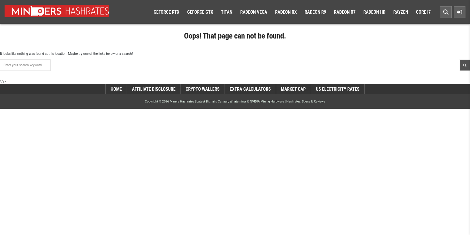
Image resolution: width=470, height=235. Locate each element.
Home (116, 89)
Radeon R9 (315, 12)
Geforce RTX (167, 12)
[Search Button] (446, 12)
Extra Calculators (250, 89)
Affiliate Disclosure (153, 89)
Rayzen (400, 12)
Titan (226, 12)
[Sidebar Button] (459, 12)
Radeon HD (374, 12)
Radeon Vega (253, 12)
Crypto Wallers (203, 89)
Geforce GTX (200, 12)
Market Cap (293, 89)
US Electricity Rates (338, 89)
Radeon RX (286, 12)
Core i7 (423, 12)
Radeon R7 (344, 12)
